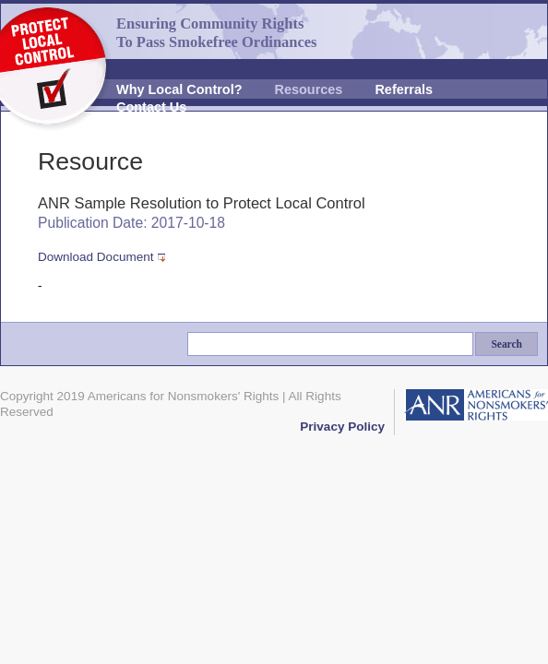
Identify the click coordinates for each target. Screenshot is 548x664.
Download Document (95, 257)
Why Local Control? (179, 89)
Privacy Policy (342, 426)
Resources (309, 89)
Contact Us (151, 107)
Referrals (404, 89)
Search (506, 344)
